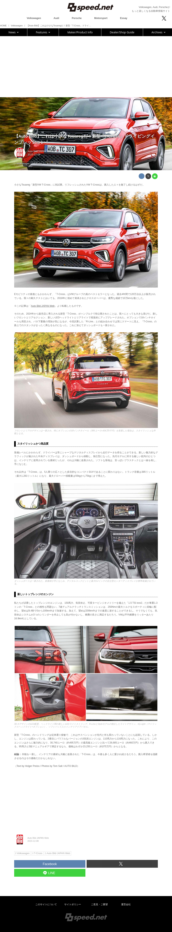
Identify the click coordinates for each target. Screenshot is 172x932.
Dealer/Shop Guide (122, 32)
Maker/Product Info (80, 32)
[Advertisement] (86, 66)
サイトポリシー (72, 904)
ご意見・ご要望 (99, 904)
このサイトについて (46, 904)
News (14, 32)
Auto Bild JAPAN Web (40, 151)
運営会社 (126, 904)
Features (43, 32)
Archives (158, 32)
